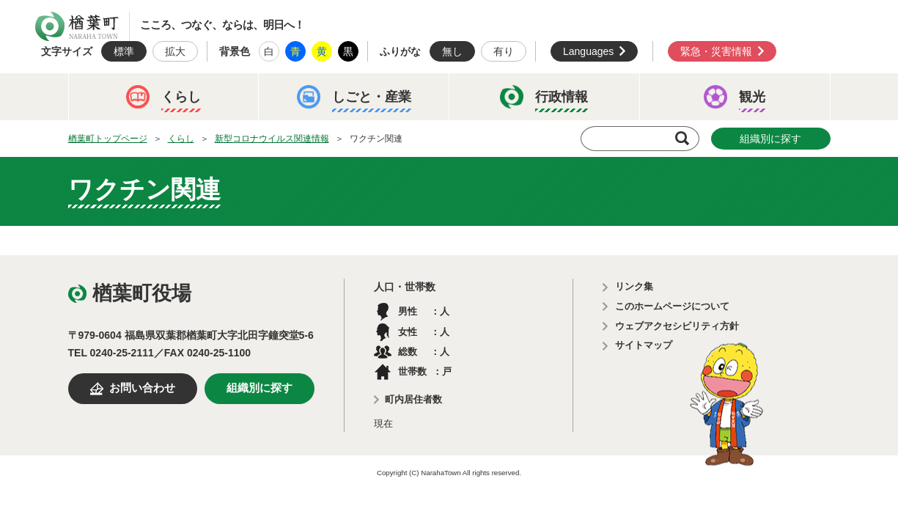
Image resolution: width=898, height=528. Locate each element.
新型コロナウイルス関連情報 (272, 138)
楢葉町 (77, 26)
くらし (181, 138)
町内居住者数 (413, 399)
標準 (124, 51)
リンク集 (634, 286)
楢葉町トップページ (107, 138)
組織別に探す (770, 138)
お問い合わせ (142, 388)
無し (452, 51)
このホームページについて (672, 306)
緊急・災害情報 (716, 51)
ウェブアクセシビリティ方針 (677, 325)
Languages (588, 51)
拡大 (175, 51)
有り (503, 51)
